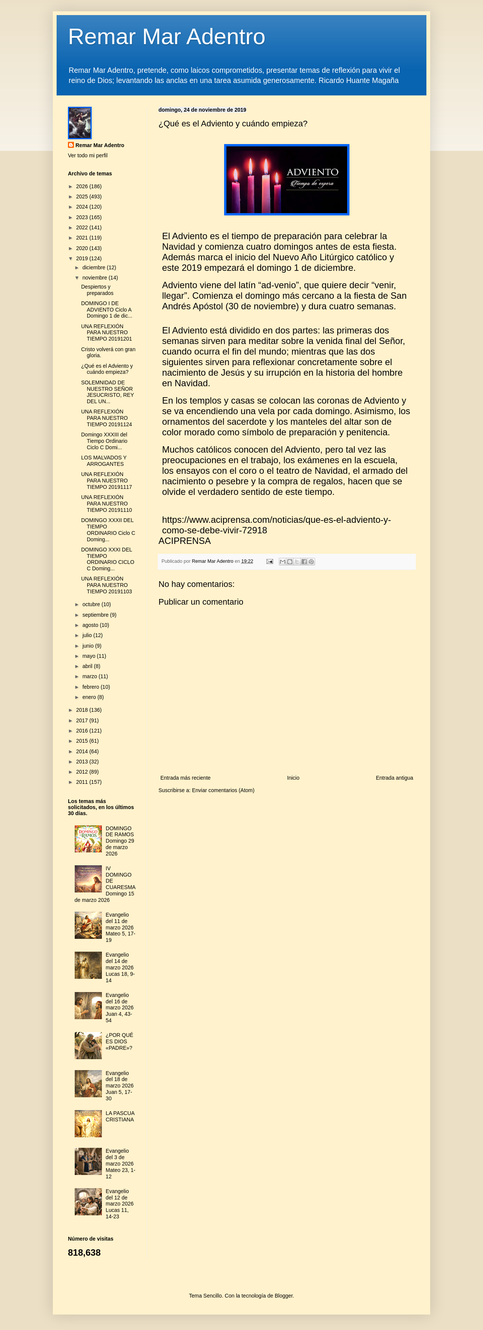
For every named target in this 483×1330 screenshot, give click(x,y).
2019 (82, 258)
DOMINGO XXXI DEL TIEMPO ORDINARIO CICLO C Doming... (107, 559)
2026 (82, 186)
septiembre (96, 615)
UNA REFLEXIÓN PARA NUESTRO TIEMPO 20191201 (106, 332)
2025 (82, 197)
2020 (82, 248)
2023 (82, 217)
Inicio (293, 778)
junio (88, 646)
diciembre (94, 267)
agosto (91, 625)
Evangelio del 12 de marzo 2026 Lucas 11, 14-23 (120, 1203)
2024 (82, 207)
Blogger (283, 1296)
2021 (82, 238)
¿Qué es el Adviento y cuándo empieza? (107, 369)
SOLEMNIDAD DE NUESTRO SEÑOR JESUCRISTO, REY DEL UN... (107, 391)
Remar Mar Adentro (167, 36)
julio (87, 635)
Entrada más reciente (185, 778)
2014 (82, 751)
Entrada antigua (394, 778)
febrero (91, 687)
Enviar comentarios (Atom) (223, 790)
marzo (90, 676)
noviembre (95, 278)
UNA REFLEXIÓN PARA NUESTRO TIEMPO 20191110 (106, 503)
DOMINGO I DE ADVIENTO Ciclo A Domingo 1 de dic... (106, 309)
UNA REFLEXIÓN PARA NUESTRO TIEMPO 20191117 (106, 480)
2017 (82, 720)
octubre (92, 604)
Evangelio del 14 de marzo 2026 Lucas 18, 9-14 (120, 967)
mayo (89, 656)
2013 (82, 762)
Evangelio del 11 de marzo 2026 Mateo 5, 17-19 (120, 927)
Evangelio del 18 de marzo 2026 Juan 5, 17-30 (120, 1085)
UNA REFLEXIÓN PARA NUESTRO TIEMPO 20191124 (106, 418)
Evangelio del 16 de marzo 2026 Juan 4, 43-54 (120, 1007)
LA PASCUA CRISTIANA (120, 1116)
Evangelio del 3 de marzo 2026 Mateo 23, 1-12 (120, 1163)
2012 (82, 772)
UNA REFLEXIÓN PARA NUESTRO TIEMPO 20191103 (106, 585)
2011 (82, 782)
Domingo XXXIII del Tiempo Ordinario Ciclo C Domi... (104, 441)
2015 (82, 741)
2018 (82, 710)
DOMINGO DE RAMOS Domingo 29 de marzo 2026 (120, 841)
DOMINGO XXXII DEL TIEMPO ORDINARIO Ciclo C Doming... (108, 529)
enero (89, 697)
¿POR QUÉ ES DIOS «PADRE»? (119, 1041)
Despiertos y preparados (97, 290)
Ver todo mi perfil (88, 155)
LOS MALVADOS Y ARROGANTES (103, 461)
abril (88, 666)
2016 (82, 731)
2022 (82, 227)
